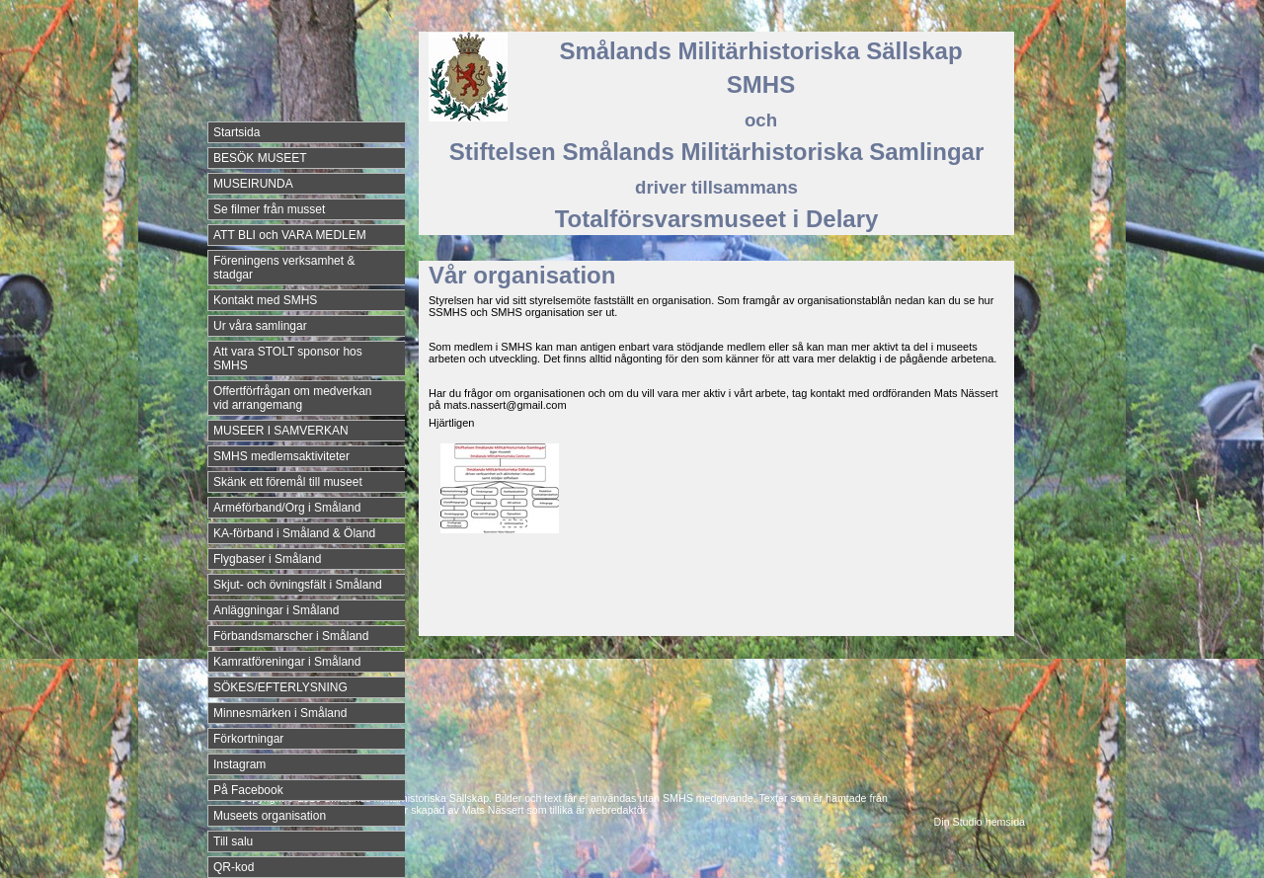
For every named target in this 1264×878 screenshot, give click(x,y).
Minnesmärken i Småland (280, 713)
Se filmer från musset (269, 209)
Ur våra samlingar (260, 326)
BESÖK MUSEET (260, 158)
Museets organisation (269, 816)
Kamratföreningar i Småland (286, 662)
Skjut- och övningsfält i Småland (297, 585)
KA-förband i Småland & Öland (294, 533)
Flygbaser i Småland (267, 559)
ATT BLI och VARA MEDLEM (289, 235)
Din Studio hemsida (979, 822)
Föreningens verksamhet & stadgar (284, 267)
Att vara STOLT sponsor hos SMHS (287, 358)
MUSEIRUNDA (253, 184)
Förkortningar (248, 739)
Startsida (236, 132)
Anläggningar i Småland (276, 610)
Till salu (233, 841)
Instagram (239, 764)
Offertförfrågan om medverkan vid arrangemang (292, 398)
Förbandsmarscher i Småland (290, 636)
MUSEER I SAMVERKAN (281, 431)
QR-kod (233, 867)
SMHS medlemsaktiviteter (281, 456)
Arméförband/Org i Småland (286, 508)
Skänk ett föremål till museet (287, 482)
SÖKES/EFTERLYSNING (280, 687)
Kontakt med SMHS (265, 300)
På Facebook (248, 790)
